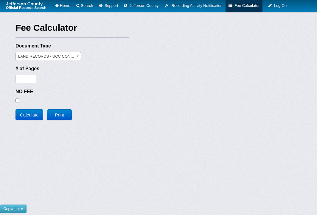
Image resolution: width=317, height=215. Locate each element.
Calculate (29, 114)
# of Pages (27, 68)
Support (108, 5)
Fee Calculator (244, 5)
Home (62, 5)
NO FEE (24, 91)
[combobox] (48, 56)
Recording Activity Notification (194, 5)
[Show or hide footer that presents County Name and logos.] (13, 209)
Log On (277, 5)
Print (59, 114)
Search (84, 5)
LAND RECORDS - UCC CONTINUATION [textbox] (49, 56)
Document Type (33, 45)
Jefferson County (26, 5)
